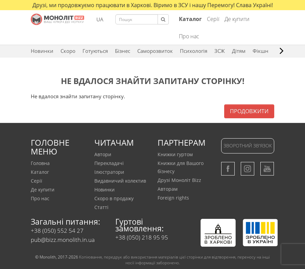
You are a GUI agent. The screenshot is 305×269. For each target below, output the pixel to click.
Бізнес (122, 50)
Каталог (40, 172)
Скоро (68, 50)
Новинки (42, 50)
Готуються (95, 50)
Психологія (193, 50)
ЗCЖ (219, 50)
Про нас (189, 36)
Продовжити (249, 111)
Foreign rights (173, 197)
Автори (102, 154)
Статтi (101, 207)
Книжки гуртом (175, 154)
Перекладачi (109, 163)
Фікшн (260, 50)
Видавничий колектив (120, 181)
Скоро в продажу (114, 198)
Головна (40, 163)
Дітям (238, 50)
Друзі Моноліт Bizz (179, 180)
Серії (213, 19)
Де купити (237, 19)
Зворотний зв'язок (248, 145)
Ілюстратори (109, 172)
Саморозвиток (155, 50)
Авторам (168, 189)
